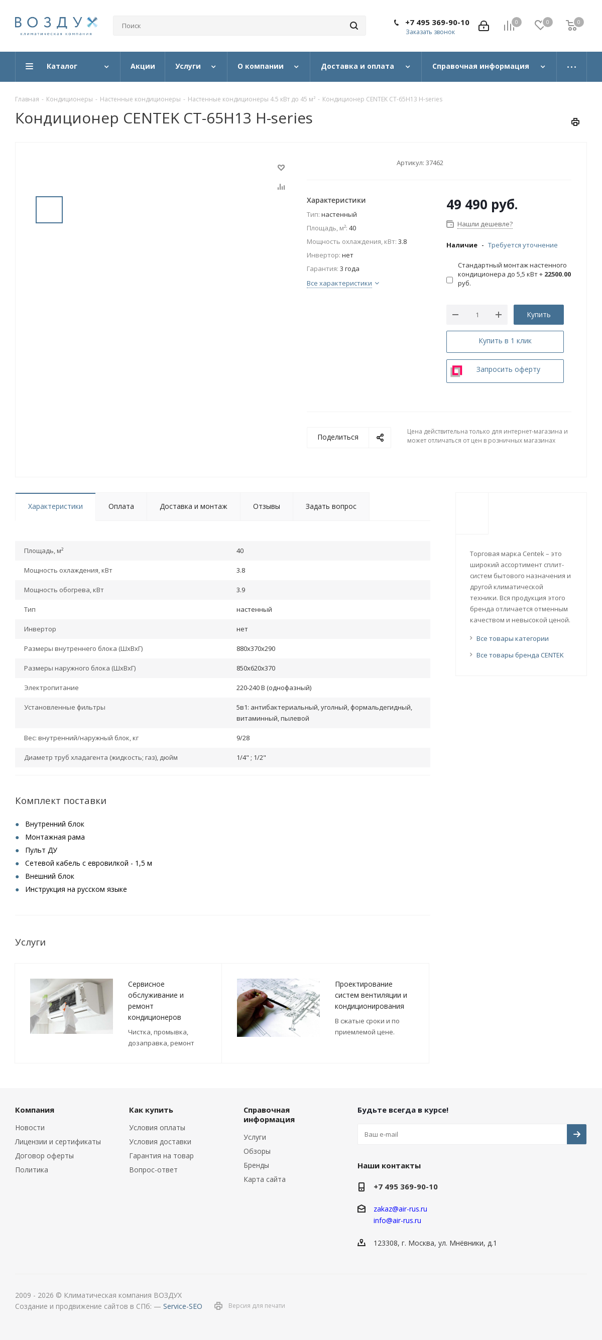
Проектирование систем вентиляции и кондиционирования (371, 995)
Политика (31, 1169)
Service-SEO (182, 1306)
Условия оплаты (157, 1127)
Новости (30, 1127)
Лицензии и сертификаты (58, 1141)
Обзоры (257, 1151)
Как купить (151, 1110)
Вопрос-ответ (153, 1169)
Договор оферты (44, 1155)
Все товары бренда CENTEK (520, 654)
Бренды (256, 1165)
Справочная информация (269, 1114)
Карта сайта (265, 1179)
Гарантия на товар (161, 1155)
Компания (34, 1110)
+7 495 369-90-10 (437, 22)
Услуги (255, 1137)
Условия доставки (160, 1141)
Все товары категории (512, 638)
